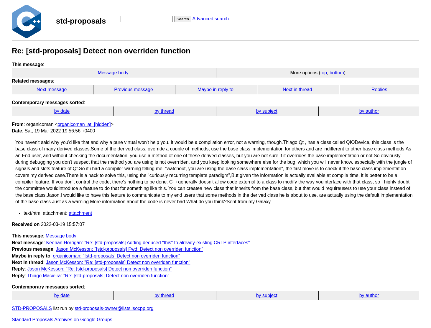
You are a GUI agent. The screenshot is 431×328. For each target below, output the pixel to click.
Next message (52, 89)
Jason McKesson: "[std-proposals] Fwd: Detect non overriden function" (129, 249)
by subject (266, 111)
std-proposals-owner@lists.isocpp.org (114, 308)
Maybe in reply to (215, 89)
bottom (337, 72)
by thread (164, 111)
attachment (80, 213)
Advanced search (210, 18)
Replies (379, 89)
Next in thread (297, 89)
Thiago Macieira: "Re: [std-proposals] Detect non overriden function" (98, 275)
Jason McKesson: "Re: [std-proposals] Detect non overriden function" (118, 262)
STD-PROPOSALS (32, 308)
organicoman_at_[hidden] (84, 124)
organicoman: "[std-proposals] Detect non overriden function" (116, 255)
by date (62, 111)
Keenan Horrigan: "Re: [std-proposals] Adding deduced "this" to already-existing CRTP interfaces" (148, 242)
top (323, 72)
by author (369, 111)
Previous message (133, 89)
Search (183, 19)
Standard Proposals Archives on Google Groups (62, 319)
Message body (113, 72)
